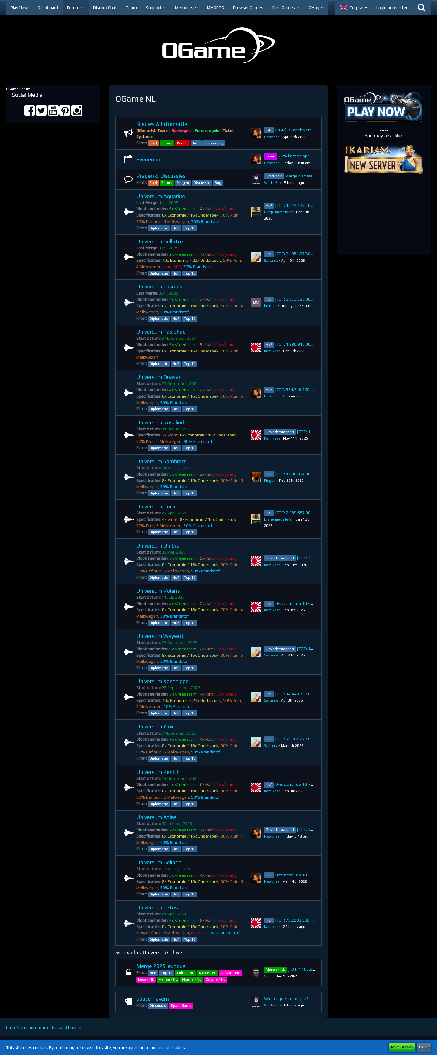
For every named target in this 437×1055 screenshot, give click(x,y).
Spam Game (181, 1005)
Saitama (271, 260)
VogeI (269, 976)
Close (424, 1047)
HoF (176, 228)
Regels (182, 143)
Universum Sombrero (161, 461)
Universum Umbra (158, 545)
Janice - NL (207, 973)
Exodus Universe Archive (152, 952)
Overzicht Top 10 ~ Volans (299, 603)
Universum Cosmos (159, 286)
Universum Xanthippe (162, 681)
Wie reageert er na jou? (286, 998)
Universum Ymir (155, 726)
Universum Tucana (158, 506)
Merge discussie (300, 176)
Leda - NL (146, 979)
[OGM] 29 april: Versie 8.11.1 (301, 129)
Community (214, 143)
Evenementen (153, 159)
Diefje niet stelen (278, 212)
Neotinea (272, 137)
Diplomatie (159, 228)
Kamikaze (272, 351)
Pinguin (270, 480)
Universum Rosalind (160, 422)
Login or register (392, 7)
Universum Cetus (157, 907)
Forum (166, 143)
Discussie (202, 182)
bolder (269, 306)
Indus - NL (185, 973)
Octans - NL (215, 979)
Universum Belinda (158, 862)
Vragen (183, 182)
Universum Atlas (156, 817)
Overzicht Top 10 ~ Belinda (300, 874)
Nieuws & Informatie (161, 124)
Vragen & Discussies (161, 176)
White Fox (272, 182)
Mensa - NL (168, 979)
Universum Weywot (160, 636)
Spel (153, 143)
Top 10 (189, 228)
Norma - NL (191, 979)
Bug (218, 182)
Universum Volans (158, 591)
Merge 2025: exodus (160, 966)
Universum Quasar (158, 377)
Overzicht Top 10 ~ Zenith (299, 784)
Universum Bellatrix (160, 241)
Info (196, 143)
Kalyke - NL (230, 973)
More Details (402, 1047)
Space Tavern (152, 999)
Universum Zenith (158, 772)
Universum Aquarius (160, 196)
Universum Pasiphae (161, 332)
